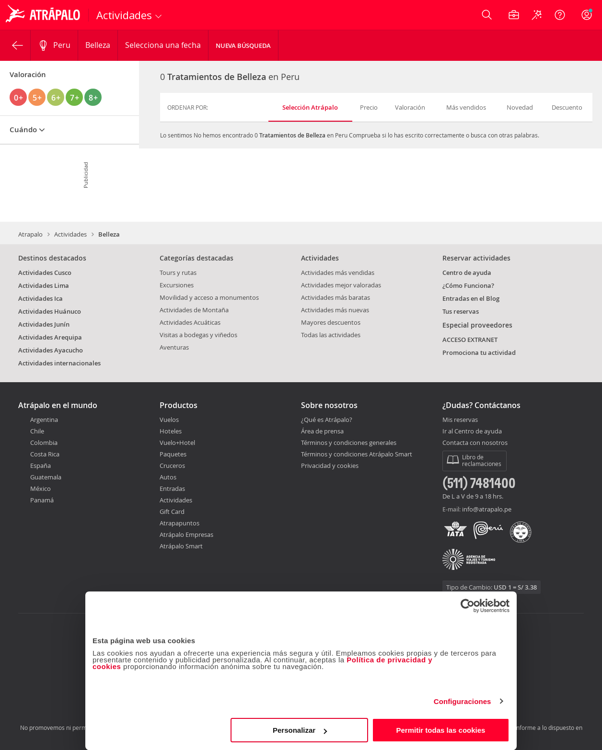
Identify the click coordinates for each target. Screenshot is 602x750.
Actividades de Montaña (194, 310)
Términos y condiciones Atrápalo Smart (356, 454)
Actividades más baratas (335, 297)
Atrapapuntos (179, 523)
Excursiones (177, 285)
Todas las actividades (330, 334)
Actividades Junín (43, 324)
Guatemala (45, 477)
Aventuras (174, 347)
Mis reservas (460, 420)
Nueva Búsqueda (243, 45)
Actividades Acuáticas (190, 322)
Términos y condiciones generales (348, 442)
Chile (37, 431)
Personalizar (300, 730)
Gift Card (172, 511)
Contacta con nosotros (475, 443)
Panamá (42, 500)
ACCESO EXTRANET (470, 339)
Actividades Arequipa (50, 337)
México (40, 488)
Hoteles (171, 431)
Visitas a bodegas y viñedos (198, 334)
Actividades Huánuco (49, 311)
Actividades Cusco (44, 272)
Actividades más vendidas (337, 272)
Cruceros (172, 465)
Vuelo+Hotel (177, 442)
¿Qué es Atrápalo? (326, 419)
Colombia (44, 442)
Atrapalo (30, 234)
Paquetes (173, 454)
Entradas (172, 488)
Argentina (44, 419)
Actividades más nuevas (335, 310)
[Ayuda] (560, 15)
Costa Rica (44, 454)
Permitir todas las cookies (440, 730)
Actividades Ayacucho (50, 350)
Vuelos (169, 419)
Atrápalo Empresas (186, 534)
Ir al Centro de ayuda (472, 431)
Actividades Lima (43, 285)
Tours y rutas (178, 272)
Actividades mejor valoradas (341, 285)
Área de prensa (322, 431)
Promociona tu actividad (479, 352)
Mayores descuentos (330, 322)
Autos (168, 477)
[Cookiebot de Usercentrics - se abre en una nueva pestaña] (467, 606)
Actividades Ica (40, 298)
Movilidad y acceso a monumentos (209, 297)
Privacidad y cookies (330, 465)
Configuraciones (462, 701)
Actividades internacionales (59, 363)
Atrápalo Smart (181, 546)
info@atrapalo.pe (486, 509)
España (40, 465)
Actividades (70, 234)
